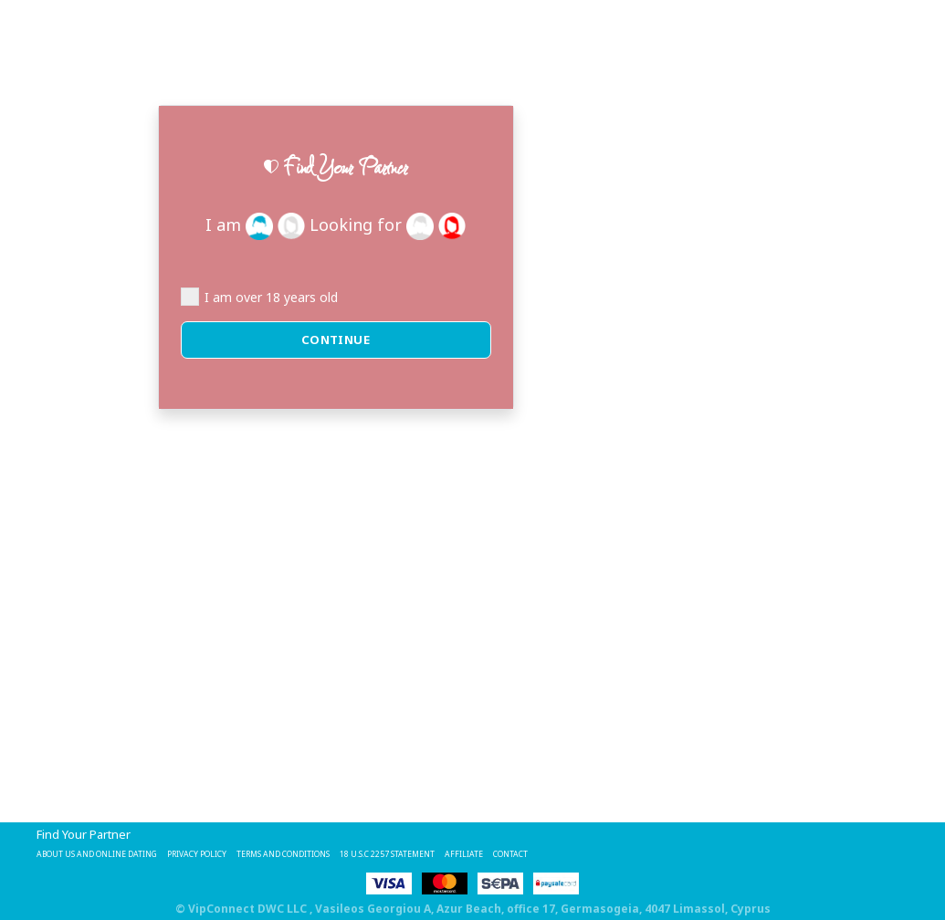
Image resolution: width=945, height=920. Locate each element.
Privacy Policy (268, 852)
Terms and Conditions (395, 852)
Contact (720, 852)
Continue (336, 339)
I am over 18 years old (259, 297)
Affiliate (656, 852)
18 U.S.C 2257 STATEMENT (548, 852)
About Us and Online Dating (125, 852)
